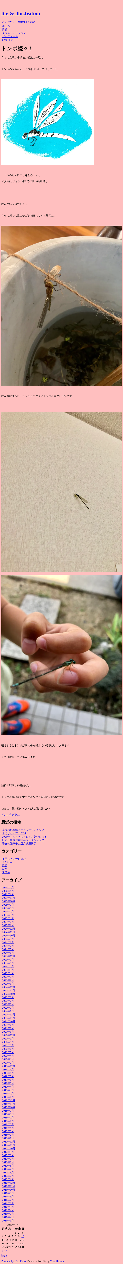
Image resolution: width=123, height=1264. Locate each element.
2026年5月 (8, 887)
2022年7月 (8, 1000)
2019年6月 (8, 1079)
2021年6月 (8, 1024)
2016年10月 (8, 1189)
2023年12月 (8, 956)
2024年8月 (8, 942)
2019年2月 (8, 1093)
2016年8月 (8, 1196)
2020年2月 (8, 1062)
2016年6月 (8, 1203)
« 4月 (5, 1250)
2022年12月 (8, 987)
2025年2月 (8, 921)
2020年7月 (8, 1045)
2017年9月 (8, 1152)
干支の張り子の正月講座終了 (19, 843)
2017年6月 (8, 1162)
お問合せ (7, 39)
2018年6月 (8, 1121)
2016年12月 (8, 1182)
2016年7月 (8, 1200)
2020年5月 (8, 1052)
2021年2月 (8, 1028)
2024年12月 (8, 928)
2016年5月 (8, 1206)
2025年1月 (8, 925)
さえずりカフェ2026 (14, 833)
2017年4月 (8, 1169)
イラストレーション (14, 33)
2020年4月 (8, 1055)
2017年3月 (8, 1172)
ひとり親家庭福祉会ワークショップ (23, 840)
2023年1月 (8, 983)
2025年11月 (8, 897)
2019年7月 (8, 1076)
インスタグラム (10, 814)
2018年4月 (8, 1127)
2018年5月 (8, 1124)
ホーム (6, 26)
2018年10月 (8, 1107)
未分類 (6, 872)
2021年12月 (8, 1014)
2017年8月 (8, 1155)
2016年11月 (8, 1186)
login (4, 1255)
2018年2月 (8, 1134)
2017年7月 (8, 1158)
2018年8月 (8, 1114)
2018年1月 (8, 1138)
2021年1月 (8, 1031)
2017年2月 (8, 1176)
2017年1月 (8, 1179)
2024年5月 (8, 949)
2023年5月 (8, 970)
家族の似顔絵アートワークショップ (23, 829)
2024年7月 (8, 945)
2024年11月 (8, 932)
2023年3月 (8, 976)
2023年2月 (8, 980)
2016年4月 (8, 1210)
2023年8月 (8, 963)
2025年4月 (8, 918)
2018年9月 (8, 1110)
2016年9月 (8, 1193)
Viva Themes (57, 1261)
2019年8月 (8, 1073)
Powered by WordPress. (13, 1261)
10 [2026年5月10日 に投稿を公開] (22, 1236)
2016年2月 (8, 1217)
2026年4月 (8, 891)
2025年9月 (8, 904)
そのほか (7, 862)
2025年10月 (8, 901)
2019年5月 (8, 1083)
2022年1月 (8, 1011)
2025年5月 (8, 915)
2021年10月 (8, 1021)
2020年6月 (8, 1049)
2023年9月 (8, 959)
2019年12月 (8, 1066)
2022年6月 (8, 1004)
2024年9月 (8, 939)
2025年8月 (8, 908)
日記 (4, 29)
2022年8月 (8, 997)
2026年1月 (8, 894)
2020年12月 (8, 1035)
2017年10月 (8, 1148)
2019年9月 (8, 1069)
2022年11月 (8, 990)
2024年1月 (8, 952)
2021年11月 (8, 1018)
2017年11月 (8, 1145)
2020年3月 (8, 1059)
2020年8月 (8, 1042)
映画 (4, 868)
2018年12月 (8, 1100)
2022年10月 (8, 994)
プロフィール (10, 36)
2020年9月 (8, 1038)
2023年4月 (8, 973)
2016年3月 (8, 1213)
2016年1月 (8, 1220)
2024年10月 (8, 935)
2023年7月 (8, 966)
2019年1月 (8, 1097)
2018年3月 (8, 1131)
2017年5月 (8, 1165)
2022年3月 (8, 1007)
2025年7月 (8, 911)
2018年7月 (8, 1117)
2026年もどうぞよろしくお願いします (24, 836)
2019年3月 (8, 1090)
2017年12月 (8, 1141)
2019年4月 (8, 1086)
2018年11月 (8, 1103)
